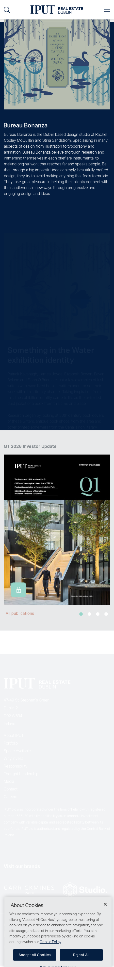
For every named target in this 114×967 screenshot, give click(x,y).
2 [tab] (89, 614)
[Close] (105, 909)
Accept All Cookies (34, 960)
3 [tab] (97, 614)
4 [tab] (106, 614)
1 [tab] (81, 614)
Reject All (81, 960)
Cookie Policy (50, 947)
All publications (20, 613)
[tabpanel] (57, 524)
